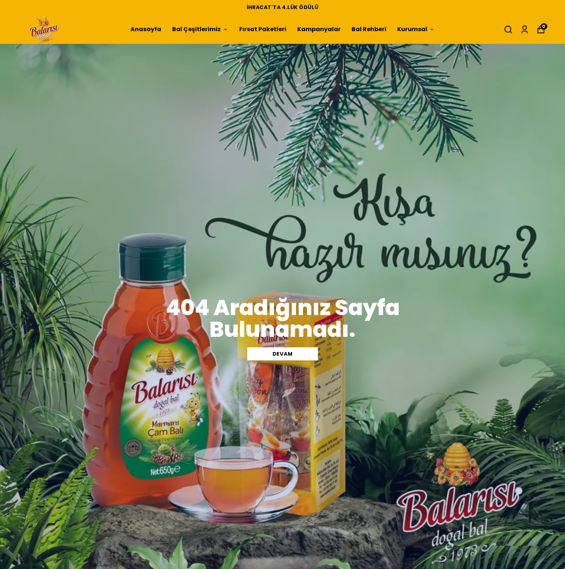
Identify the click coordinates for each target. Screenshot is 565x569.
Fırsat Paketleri (262, 29)
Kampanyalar (319, 29)
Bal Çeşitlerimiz (200, 29)
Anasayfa (145, 29)
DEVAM (283, 353)
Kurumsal (416, 29)
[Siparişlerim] (524, 29)
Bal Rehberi (369, 29)
